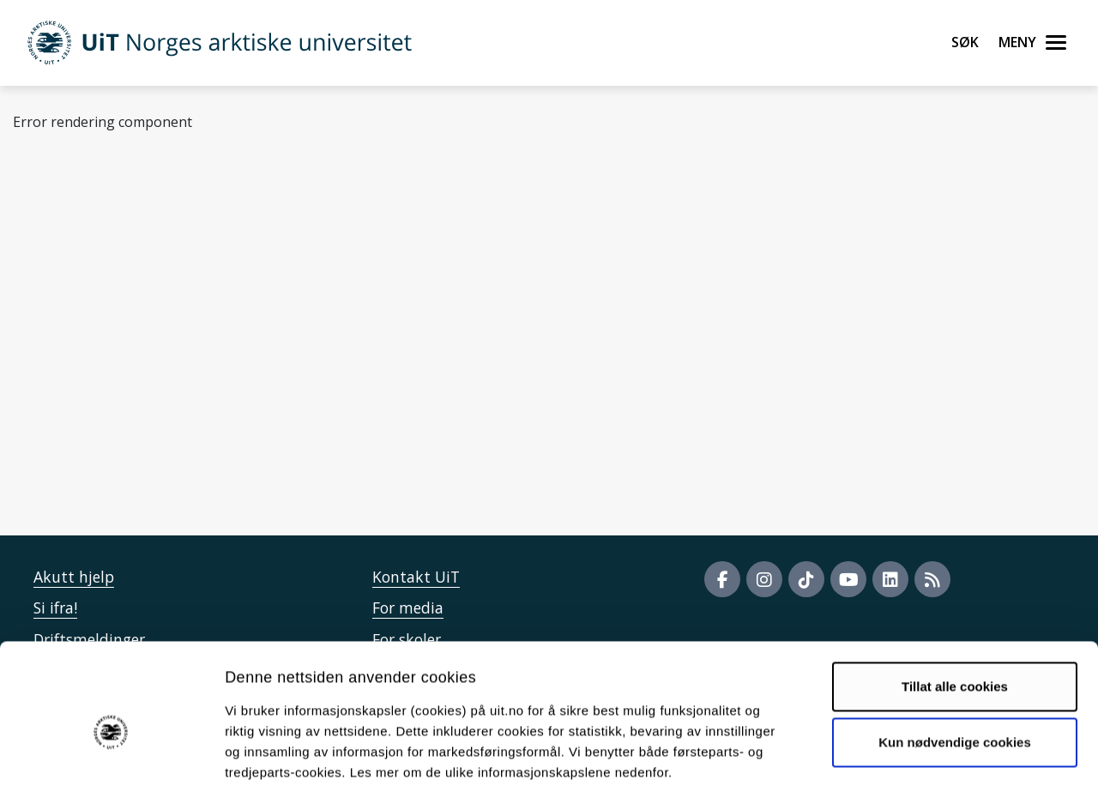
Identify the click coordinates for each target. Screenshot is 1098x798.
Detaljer (914, 764)
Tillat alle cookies (955, 609)
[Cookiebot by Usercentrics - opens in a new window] (111, 764)
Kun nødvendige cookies (954, 665)
